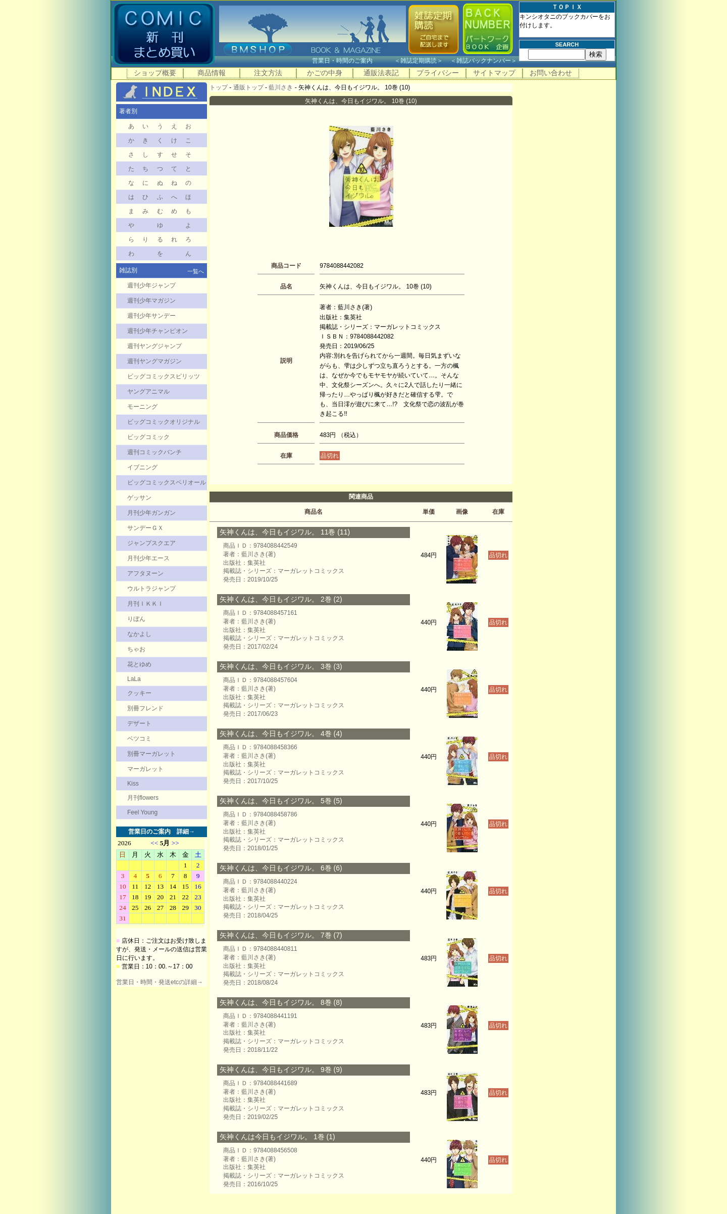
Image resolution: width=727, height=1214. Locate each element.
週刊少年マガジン (151, 300)
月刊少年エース (148, 558)
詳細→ (186, 831)
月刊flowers (143, 797)
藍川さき (281, 87)
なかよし (139, 634)
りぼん (136, 618)
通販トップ (248, 87)
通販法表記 (381, 73)
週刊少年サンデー (151, 315)
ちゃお (136, 649)
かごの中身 (324, 73)
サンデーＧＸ (145, 527)
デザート (139, 723)
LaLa (134, 679)
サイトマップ (494, 73)
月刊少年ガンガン (151, 512)
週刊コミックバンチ (154, 452)
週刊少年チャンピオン (157, 330)
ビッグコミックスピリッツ (163, 376)
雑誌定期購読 (418, 60)
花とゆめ (139, 664)
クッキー (139, 693)
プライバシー (438, 73)
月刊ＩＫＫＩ (145, 603)
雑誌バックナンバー (483, 60)
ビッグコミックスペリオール (166, 482)
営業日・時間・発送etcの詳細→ (159, 982)
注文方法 (268, 73)
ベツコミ (139, 738)
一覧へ (195, 271)
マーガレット (145, 768)
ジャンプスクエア (151, 543)
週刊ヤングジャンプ (154, 346)
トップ (219, 87)
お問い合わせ (551, 73)
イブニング (142, 467)
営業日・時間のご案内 (352, 60)
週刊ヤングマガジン (154, 361)
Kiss (133, 783)
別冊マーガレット (151, 753)
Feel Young (142, 812)
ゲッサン (139, 497)
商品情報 (211, 73)
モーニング (142, 406)
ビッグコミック (148, 437)
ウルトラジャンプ (151, 588)
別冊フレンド (145, 708)
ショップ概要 (155, 73)
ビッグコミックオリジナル (163, 421)
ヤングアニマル (148, 391)
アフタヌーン (145, 573)
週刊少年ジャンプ (151, 285)
